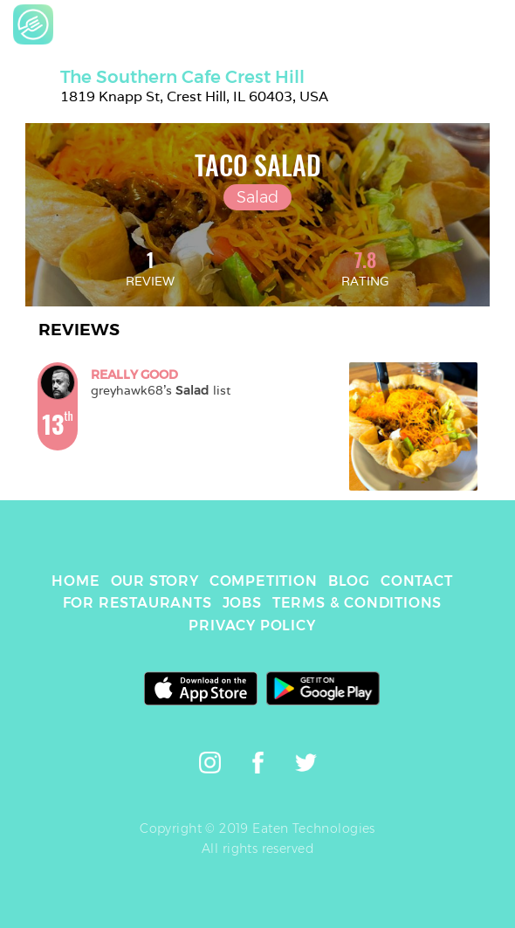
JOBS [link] (242, 603)
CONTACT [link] (417, 581)
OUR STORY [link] (155, 581)
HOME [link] (76, 581)
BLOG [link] (349, 581)
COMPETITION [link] (263, 581)
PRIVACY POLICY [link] (252, 625)
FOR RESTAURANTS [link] (137, 603)
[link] (33, 24)
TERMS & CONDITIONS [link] (357, 603)
